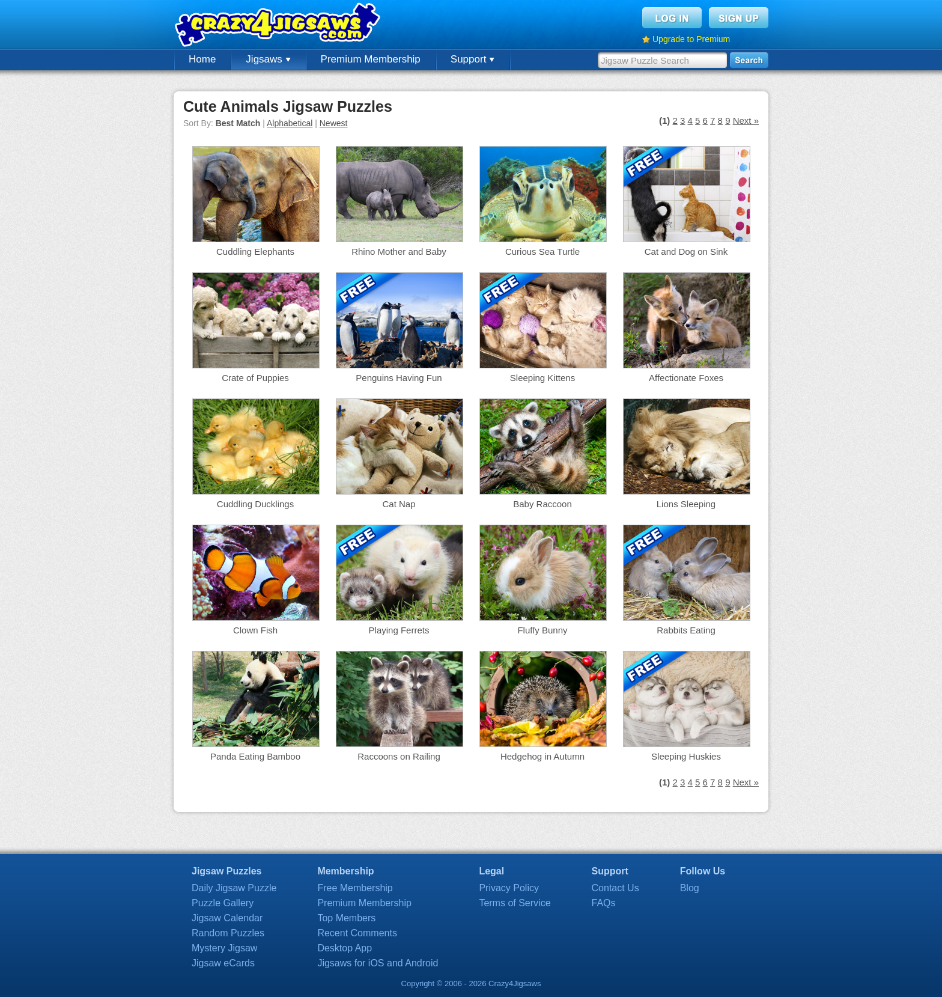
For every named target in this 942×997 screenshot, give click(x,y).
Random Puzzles (228, 933)
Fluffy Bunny (542, 630)
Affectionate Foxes (686, 378)
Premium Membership (371, 59)
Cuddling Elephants (255, 251)
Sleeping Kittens (542, 378)
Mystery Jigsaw (224, 948)
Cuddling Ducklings (255, 504)
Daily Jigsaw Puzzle (234, 888)
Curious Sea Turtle (542, 251)
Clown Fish (255, 630)
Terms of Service (514, 903)
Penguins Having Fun (399, 378)
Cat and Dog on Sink (686, 251)
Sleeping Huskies (686, 756)
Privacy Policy (509, 888)
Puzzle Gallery (223, 903)
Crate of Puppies (255, 378)
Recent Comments (357, 933)
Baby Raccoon (542, 504)
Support (472, 59)
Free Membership (354, 888)
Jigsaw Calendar (227, 918)
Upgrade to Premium (691, 39)
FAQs (604, 903)
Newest (334, 123)
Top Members (346, 918)
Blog (689, 888)
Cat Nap (398, 504)
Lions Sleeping (686, 504)
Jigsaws (268, 59)
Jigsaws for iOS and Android (377, 963)
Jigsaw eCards (223, 963)
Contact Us (615, 888)
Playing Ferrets (399, 630)
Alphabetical (289, 123)
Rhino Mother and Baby (398, 251)
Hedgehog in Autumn (542, 756)
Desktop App (344, 948)
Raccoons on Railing (398, 756)
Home (202, 59)
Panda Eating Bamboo (255, 756)
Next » (746, 120)
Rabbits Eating (686, 630)
